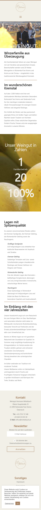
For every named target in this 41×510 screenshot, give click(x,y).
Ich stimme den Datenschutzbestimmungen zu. (21, 441)
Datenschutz (9, 503)
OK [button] (18, 503)
